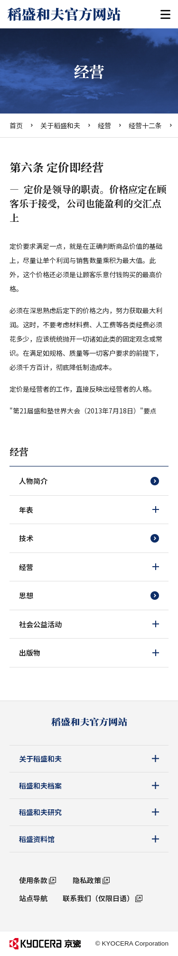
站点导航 (33, 898)
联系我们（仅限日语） (98, 898)
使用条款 (33, 880)
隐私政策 (87, 880)
